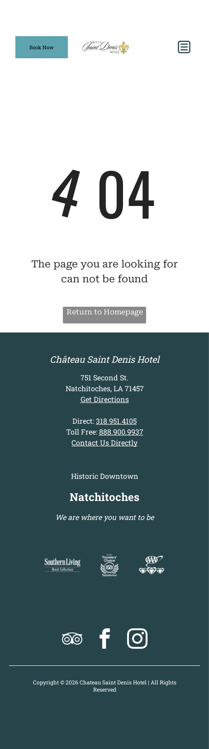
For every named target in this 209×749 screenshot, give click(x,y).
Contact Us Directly (104, 442)
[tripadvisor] (72, 640)
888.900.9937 (121, 431)
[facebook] (105, 640)
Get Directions (105, 399)
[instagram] (137, 640)
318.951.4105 (116, 421)
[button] (184, 47)
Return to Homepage (104, 312)
